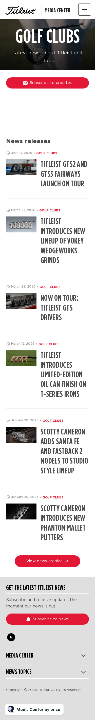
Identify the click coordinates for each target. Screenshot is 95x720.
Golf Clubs (46, 153)
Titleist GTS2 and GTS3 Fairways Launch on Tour (64, 173)
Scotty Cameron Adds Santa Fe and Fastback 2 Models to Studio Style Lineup (64, 451)
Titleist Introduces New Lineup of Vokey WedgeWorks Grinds (63, 240)
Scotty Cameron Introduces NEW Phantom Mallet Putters (63, 522)
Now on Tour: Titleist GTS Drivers (60, 307)
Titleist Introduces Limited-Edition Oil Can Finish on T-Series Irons (63, 374)
